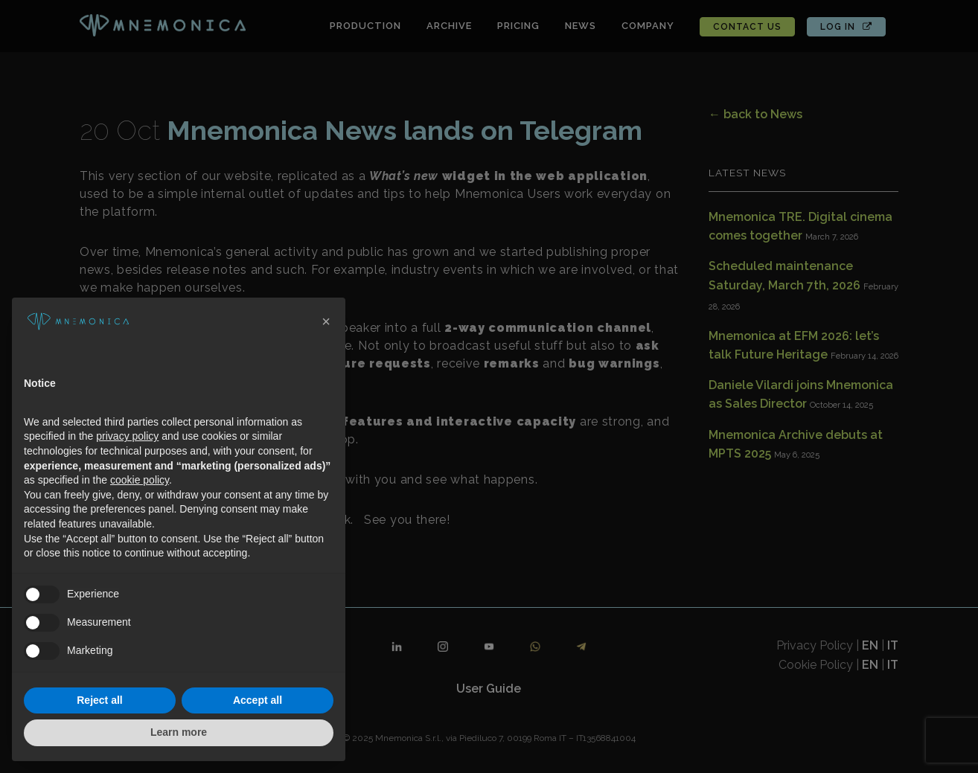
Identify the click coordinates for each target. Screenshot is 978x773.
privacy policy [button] (127, 436)
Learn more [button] (178, 732)
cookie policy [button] (139, 480)
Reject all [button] (99, 700)
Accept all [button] (257, 700)
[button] (326, 321)
